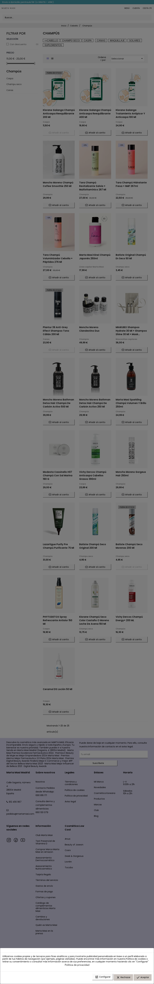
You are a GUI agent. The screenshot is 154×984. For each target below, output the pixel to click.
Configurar (103, 978)
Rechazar (123, 978)
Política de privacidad (77, 966)
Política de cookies (136, 960)
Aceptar (142, 978)
